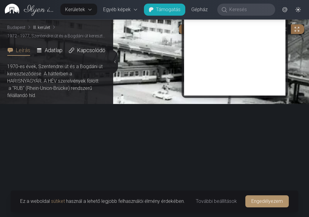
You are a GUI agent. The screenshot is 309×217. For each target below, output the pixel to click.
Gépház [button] (199, 9)
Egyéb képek (120, 9)
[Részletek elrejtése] (115, 62)
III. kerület (41, 27)
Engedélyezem (267, 201)
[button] (285, 10)
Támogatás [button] (164, 9)
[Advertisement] (234, 53)
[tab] (20, 50)
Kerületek (78, 9)
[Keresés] (249, 9)
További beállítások (216, 201)
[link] (28, 9)
